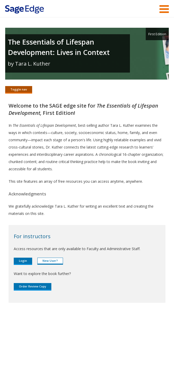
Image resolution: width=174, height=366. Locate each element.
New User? (50, 263)
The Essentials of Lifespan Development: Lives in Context (59, 47)
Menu (164, 9)
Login (23, 263)
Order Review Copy (32, 288)
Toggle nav (18, 89)
